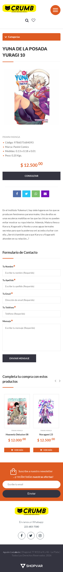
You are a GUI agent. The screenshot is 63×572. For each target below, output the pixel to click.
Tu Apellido (9, 280)
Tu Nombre (9, 266)
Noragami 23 (46, 434)
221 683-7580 (31, 526)
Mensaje (8, 321)
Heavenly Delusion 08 (17, 434)
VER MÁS (17, 450)
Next (56, 96)
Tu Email (8, 294)
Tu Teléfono (9, 307)
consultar (31, 175)
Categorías (12, 36)
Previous (6, 96)
